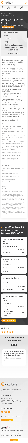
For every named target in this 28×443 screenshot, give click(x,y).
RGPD (11, 435)
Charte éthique (18, 435)
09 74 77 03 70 (8, 398)
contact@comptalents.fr (11, 400)
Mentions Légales (5, 435)
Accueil (3, 13)
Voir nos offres (14, 53)
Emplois (10, 13)
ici (15, 208)
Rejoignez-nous (7, 420)
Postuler (14, 440)
